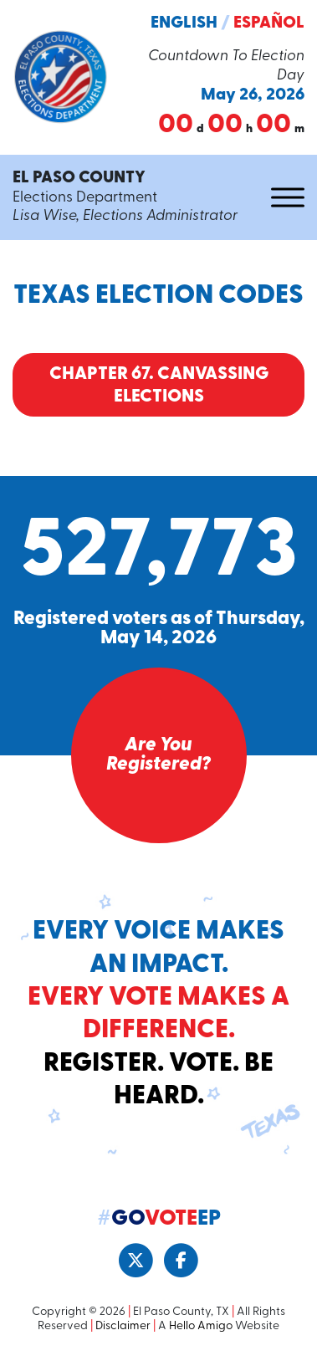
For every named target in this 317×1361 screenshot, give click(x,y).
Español (268, 23)
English (184, 23)
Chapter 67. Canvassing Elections (158, 386)
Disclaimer (123, 1326)
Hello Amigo (201, 1326)
